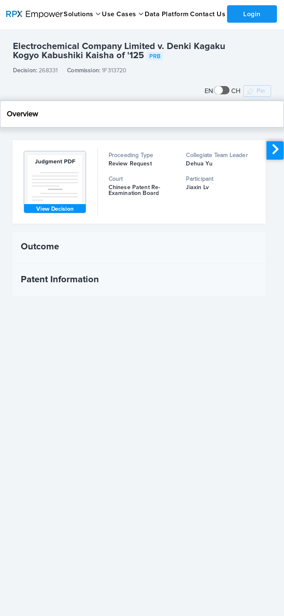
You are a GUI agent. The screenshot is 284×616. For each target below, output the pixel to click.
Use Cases (118, 14)
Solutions (79, 14)
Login (251, 13)
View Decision (54, 209)
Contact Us (207, 14)
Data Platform (166, 14)
